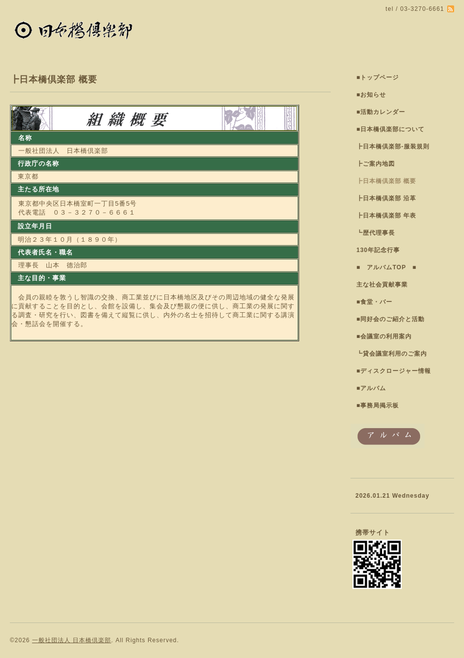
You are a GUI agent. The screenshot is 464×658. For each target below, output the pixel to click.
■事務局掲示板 (377, 405)
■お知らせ (371, 94)
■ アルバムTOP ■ (386, 267)
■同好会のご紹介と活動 (390, 319)
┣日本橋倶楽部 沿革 (386, 198)
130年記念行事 (378, 250)
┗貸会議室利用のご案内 (391, 353)
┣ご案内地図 (375, 163)
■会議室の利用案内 (384, 336)
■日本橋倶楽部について (390, 129)
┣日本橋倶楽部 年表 (386, 215)
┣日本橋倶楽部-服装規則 (392, 146)
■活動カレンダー (380, 112)
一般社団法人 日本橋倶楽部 (71, 640)
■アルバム (371, 388)
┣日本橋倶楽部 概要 (386, 181)
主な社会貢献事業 (382, 284)
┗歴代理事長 (375, 232)
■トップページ (377, 77)
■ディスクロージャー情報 (393, 370)
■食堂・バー (374, 301)
